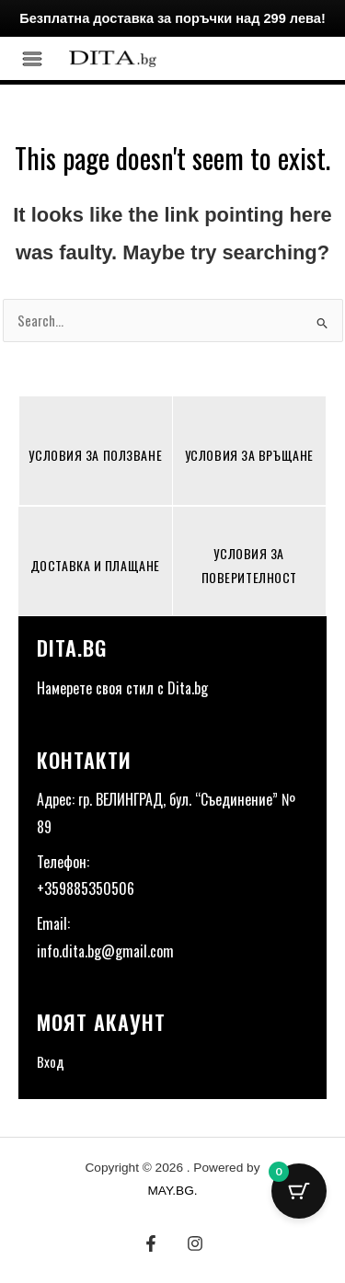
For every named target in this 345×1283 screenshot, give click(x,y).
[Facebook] (151, 1243)
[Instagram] (195, 1243)
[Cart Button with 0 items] (299, 1191)
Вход (50, 1061)
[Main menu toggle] (32, 58)
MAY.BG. (172, 1190)
